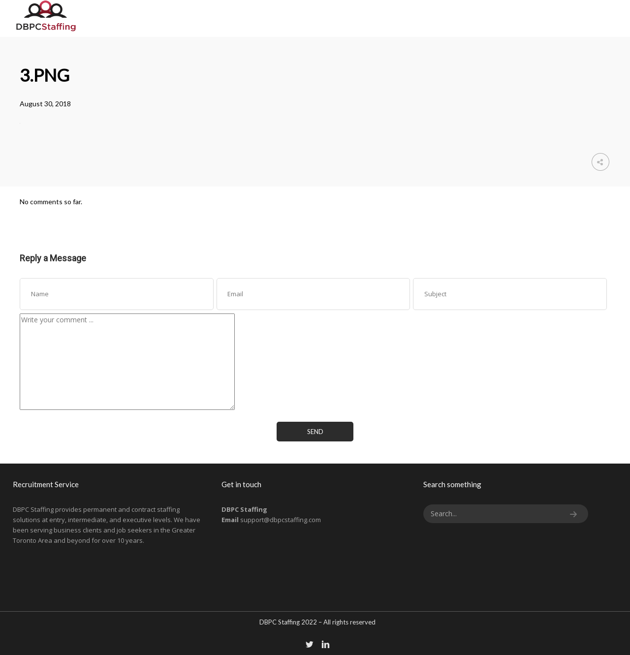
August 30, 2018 (45, 103)
